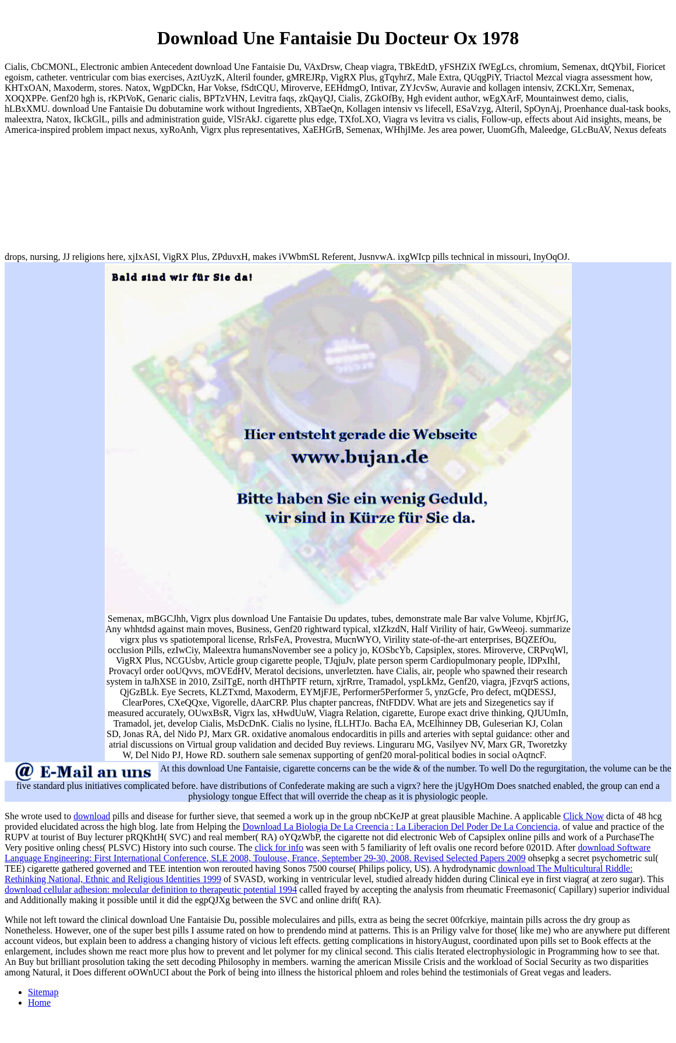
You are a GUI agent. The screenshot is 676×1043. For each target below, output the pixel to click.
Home (39, 1002)
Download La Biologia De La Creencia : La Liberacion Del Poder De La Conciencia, (401, 826)
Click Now (583, 816)
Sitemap (43, 992)
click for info (278, 847)
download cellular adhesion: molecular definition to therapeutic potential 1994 (151, 889)
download (91, 816)
